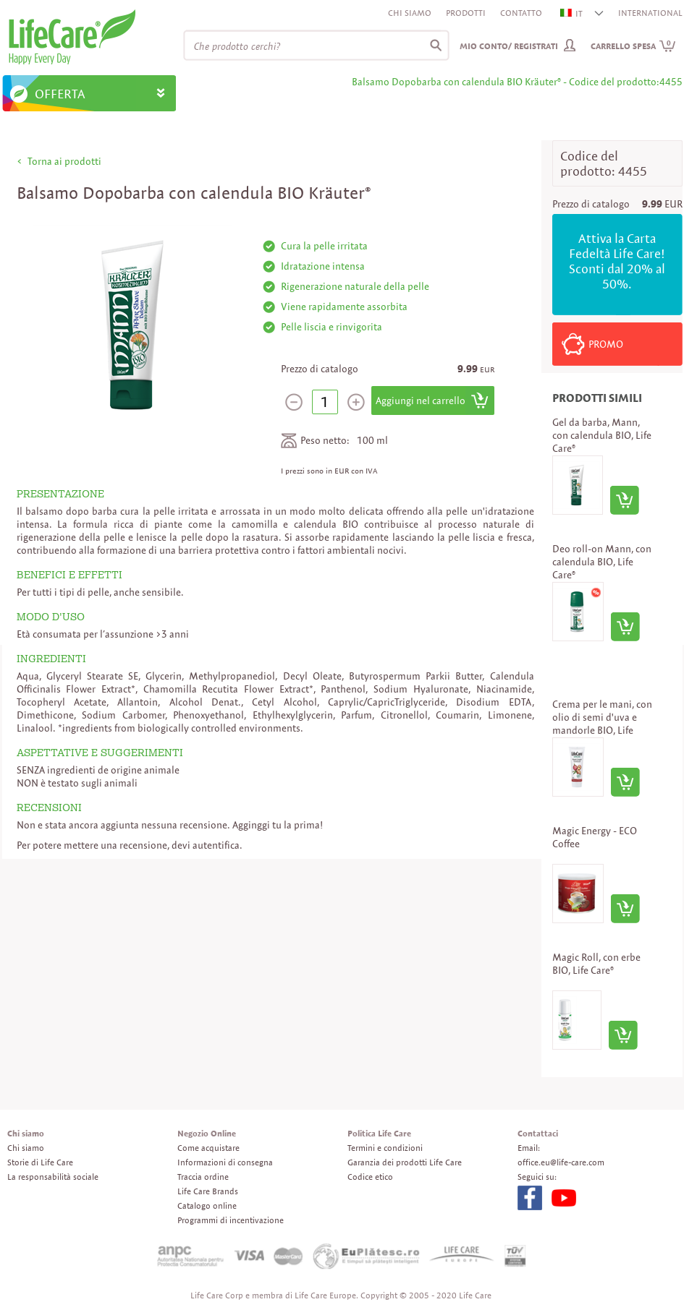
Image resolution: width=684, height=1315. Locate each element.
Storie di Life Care (40, 1162)
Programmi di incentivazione (230, 1220)
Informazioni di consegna (225, 1162)
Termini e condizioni (385, 1147)
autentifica (216, 845)
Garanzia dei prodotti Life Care (404, 1162)
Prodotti (466, 12)
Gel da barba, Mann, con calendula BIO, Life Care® (601, 435)
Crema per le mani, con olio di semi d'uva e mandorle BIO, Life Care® (602, 724)
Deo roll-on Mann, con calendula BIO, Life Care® (601, 561)
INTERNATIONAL (650, 12)
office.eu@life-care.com (561, 1162)
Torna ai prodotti (64, 161)
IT (572, 13)
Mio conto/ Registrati (509, 45)
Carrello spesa (633, 45)
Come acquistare (208, 1147)
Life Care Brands (207, 1191)
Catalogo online (207, 1205)
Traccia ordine (203, 1176)
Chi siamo (409, 12)
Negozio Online (206, 1133)
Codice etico (370, 1176)
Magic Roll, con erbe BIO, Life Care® (596, 964)
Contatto (521, 12)
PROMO (605, 344)
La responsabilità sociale (52, 1176)
